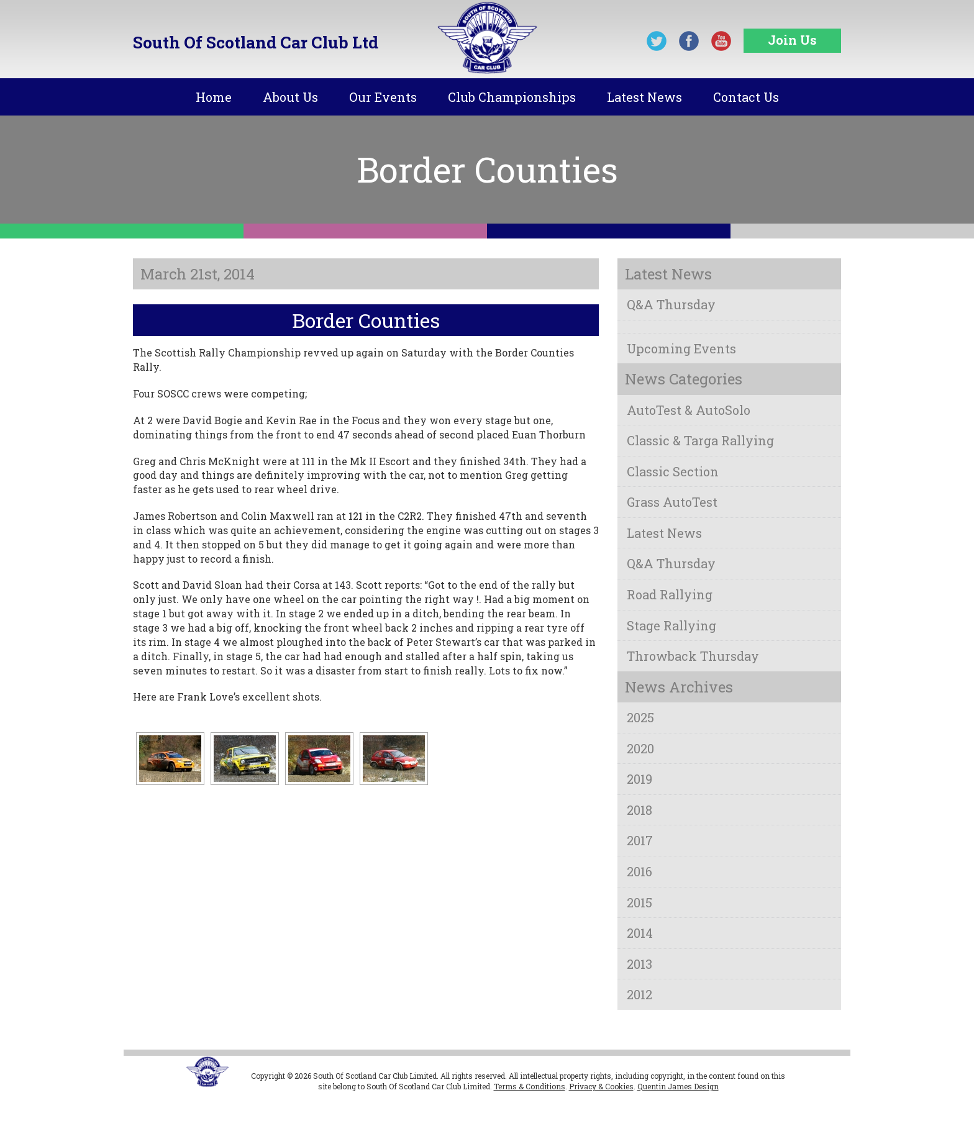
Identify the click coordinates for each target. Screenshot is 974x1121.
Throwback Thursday (693, 656)
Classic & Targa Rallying (700, 440)
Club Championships (512, 97)
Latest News (644, 97)
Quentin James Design (678, 1086)
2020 (640, 748)
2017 (640, 840)
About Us (290, 97)
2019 (639, 779)
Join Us (792, 40)
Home (214, 97)
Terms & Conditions (529, 1086)
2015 (639, 902)
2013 (639, 964)
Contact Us (746, 97)
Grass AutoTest (672, 502)
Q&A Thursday (671, 304)
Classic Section (673, 471)
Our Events (383, 97)
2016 (639, 871)
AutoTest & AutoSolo (688, 410)
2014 (640, 933)
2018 (639, 810)
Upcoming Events (681, 348)
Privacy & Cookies (601, 1086)
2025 (640, 717)
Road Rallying (669, 594)
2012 (639, 994)
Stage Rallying (671, 625)
